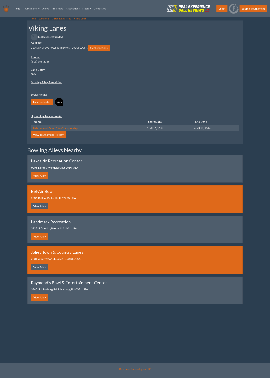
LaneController (42, 101)
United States (58, 18)
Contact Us (100, 8)
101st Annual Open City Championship (55, 128)
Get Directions (99, 47)
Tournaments (43, 18)
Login (222, 8)
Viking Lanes (80, 18)
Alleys (45, 8)
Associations (73, 8)
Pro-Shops (57, 8)
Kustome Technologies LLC (135, 369)
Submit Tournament (253, 8)
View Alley (39, 175)
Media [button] (85, 8)
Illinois (69, 18)
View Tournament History (48, 134)
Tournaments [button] (30, 8)
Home (18, 8)
